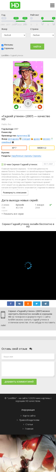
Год (3, 14)
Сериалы (9, 48)
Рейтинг (34, 14)
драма (37, 139)
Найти (37, 46)
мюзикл (46, 139)
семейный (6, 142)
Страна (34, 29)
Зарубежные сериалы (21, 155)
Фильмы (8, 44)
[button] (12, 213)
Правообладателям (29, 420)
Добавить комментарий (19, 381)
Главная (29, 428)
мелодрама (13, 139)
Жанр (4, 29)
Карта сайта (29, 415)
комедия (26, 139)
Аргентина (22, 135)
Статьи (29, 424)
